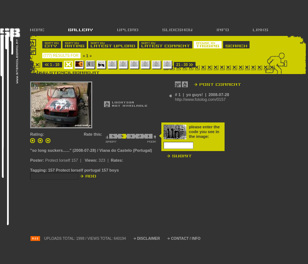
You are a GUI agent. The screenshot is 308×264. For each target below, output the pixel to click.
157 (51, 170)
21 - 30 (182, 65)
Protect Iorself (69, 170)
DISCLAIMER (148, 238)
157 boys (110, 170)
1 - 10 (55, 65)
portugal (92, 170)
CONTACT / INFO (185, 238)
